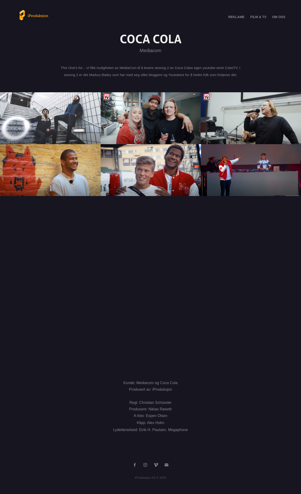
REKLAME (236, 17)
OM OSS (278, 17)
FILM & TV (258, 17)
